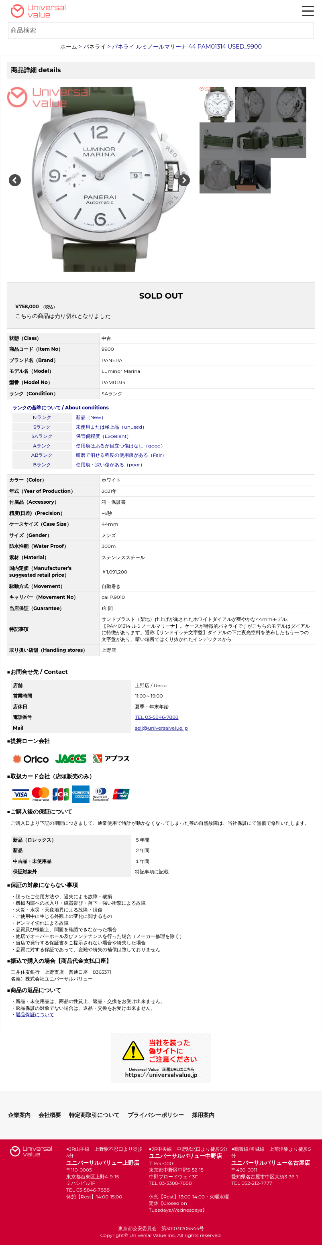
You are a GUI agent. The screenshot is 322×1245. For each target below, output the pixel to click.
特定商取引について (94, 1115)
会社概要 (50, 1115)
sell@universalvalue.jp (161, 728)
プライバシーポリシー (156, 1115)
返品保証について (35, 1014)
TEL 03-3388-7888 (170, 1183)
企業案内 (19, 1115)
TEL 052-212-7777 (251, 1183)
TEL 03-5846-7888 (156, 717)
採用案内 (203, 1115)
